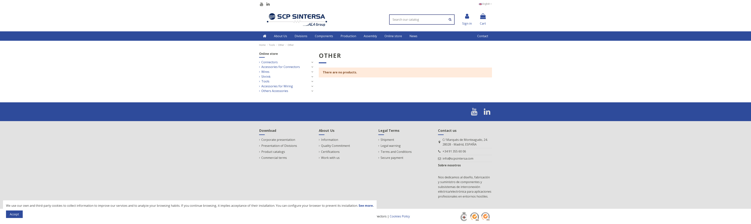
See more (366, 206)
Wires (265, 72)
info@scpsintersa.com (458, 158)
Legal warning (391, 146)
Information (329, 140)
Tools (265, 81)
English (485, 3)
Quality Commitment (335, 146)
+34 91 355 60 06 (454, 151)
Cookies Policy (400, 216)
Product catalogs (273, 152)
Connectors (269, 62)
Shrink (266, 77)
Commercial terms (274, 158)
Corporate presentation (278, 140)
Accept (14, 214)
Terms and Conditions (396, 152)
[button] (280, 36)
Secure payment (392, 158)
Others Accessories (274, 91)
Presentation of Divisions (279, 146)
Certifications (330, 152)
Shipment (387, 140)
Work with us (330, 158)
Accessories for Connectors (280, 67)
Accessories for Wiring (277, 86)
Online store (268, 54)
